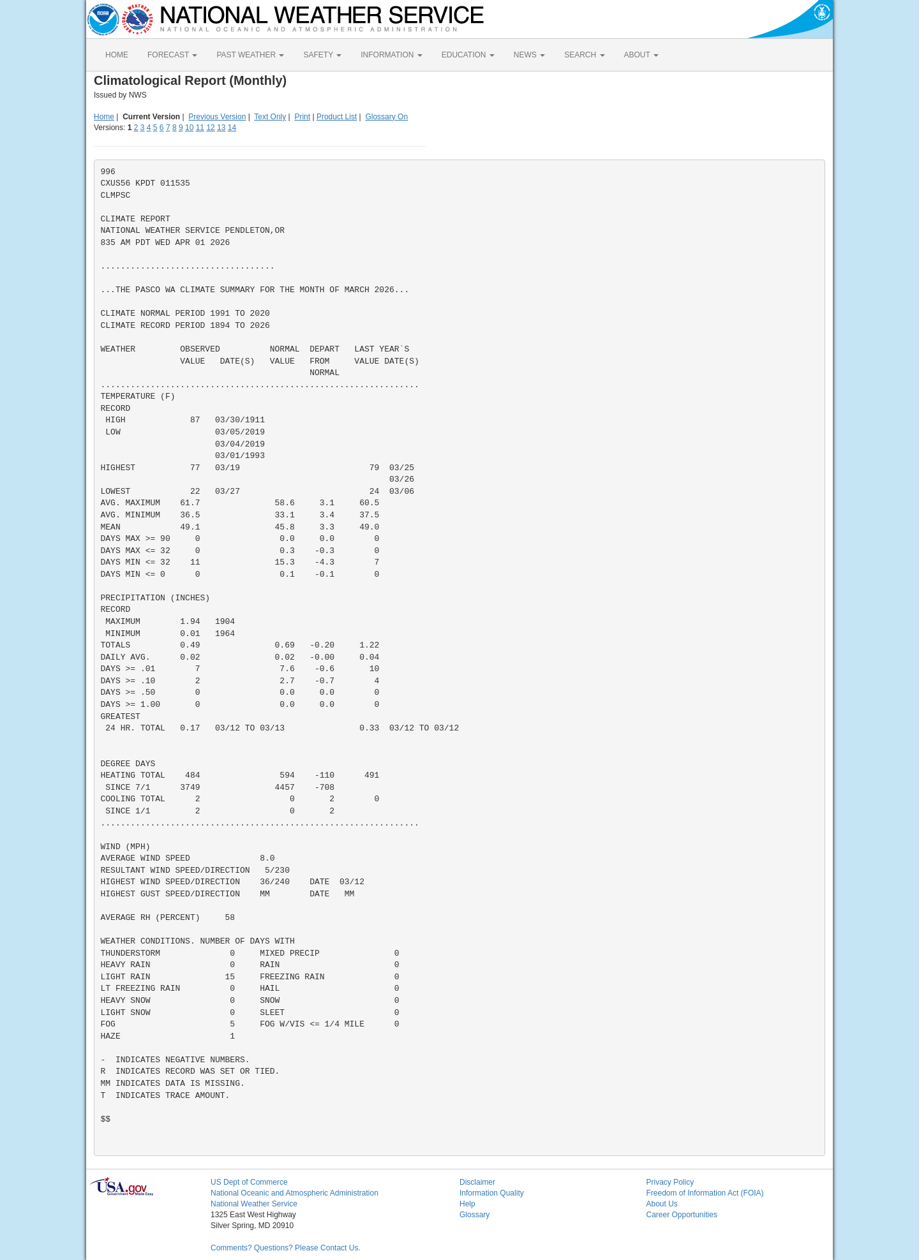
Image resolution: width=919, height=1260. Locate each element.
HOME (116, 54)
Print (302, 116)
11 (200, 127)
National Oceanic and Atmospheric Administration (294, 1193)
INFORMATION (391, 54)
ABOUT (641, 54)
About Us (662, 1203)
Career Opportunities (681, 1214)
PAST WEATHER (250, 54)
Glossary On (386, 116)
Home (104, 116)
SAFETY (322, 54)
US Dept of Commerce (249, 1182)
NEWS (529, 54)
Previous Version (217, 116)
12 (210, 127)
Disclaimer (477, 1182)
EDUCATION (468, 54)
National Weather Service (254, 1203)
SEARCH (584, 54)
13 (221, 127)
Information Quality (491, 1193)
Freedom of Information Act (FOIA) (705, 1193)
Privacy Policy (670, 1182)
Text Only (270, 116)
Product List (337, 116)
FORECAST (172, 54)
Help (467, 1203)
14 (232, 127)
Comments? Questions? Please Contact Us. (286, 1247)
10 (189, 127)
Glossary (474, 1214)
